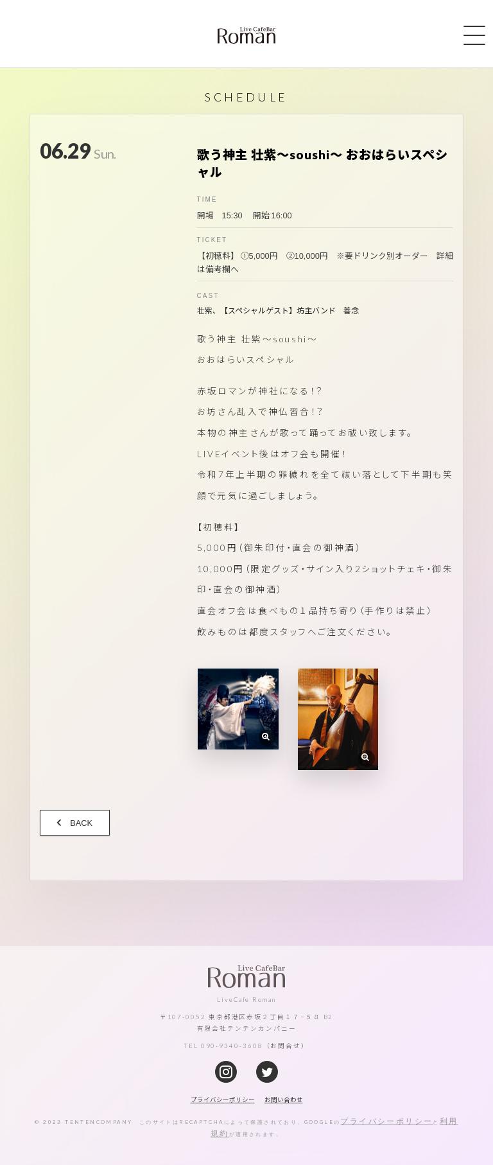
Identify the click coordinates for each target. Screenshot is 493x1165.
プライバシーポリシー (386, 1121)
